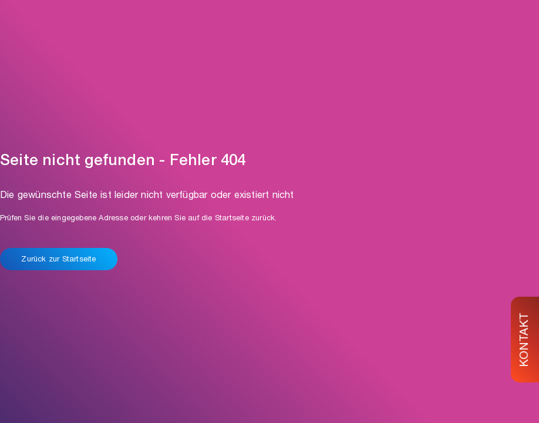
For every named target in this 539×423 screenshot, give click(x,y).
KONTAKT (525, 339)
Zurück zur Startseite (58, 260)
